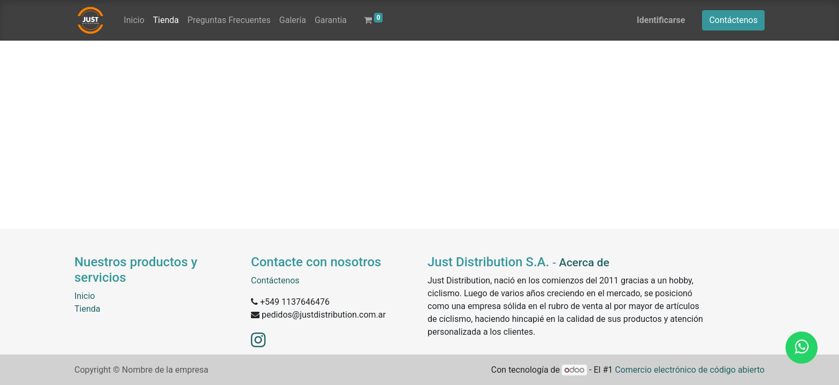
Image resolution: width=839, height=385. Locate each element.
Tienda (87, 309)
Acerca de (584, 262)
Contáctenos (733, 20)
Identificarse (661, 20)
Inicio (84, 296)
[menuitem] (133, 20)
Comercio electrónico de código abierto (690, 370)
